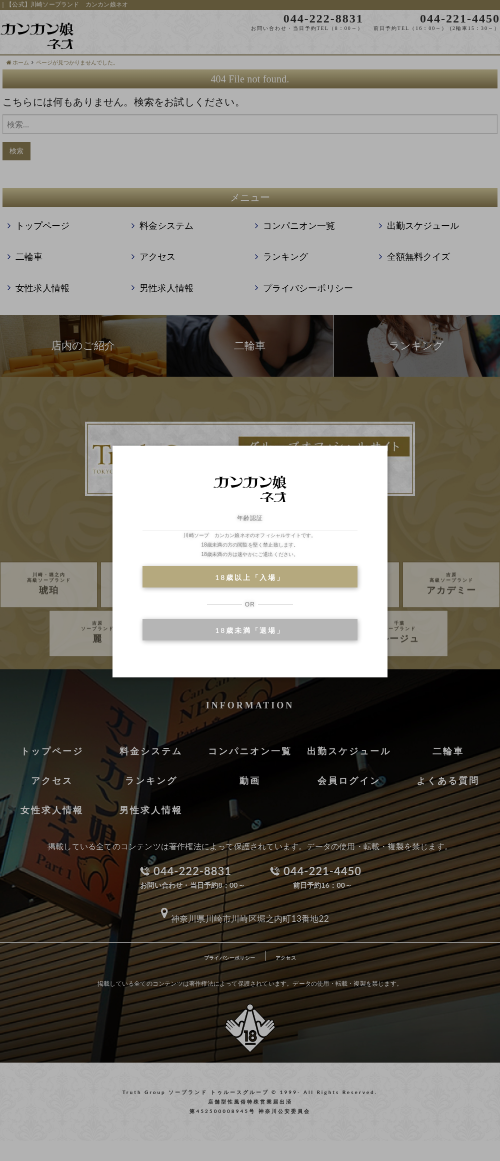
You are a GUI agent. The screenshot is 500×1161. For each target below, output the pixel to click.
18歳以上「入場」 (249, 577)
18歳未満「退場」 (249, 630)
